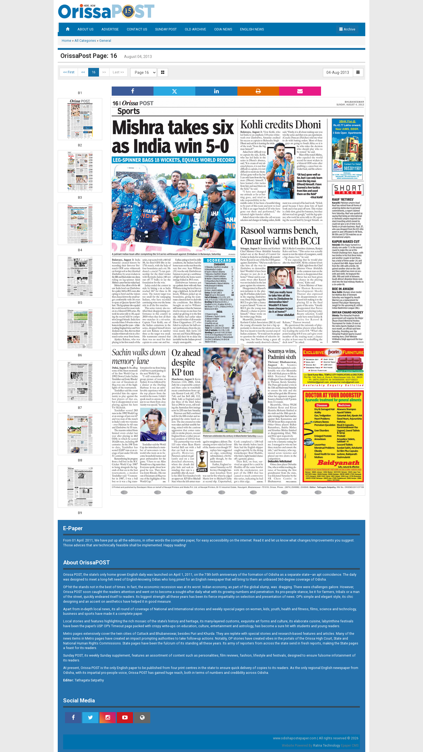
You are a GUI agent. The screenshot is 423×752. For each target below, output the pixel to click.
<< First (68, 72)
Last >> (118, 72)
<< (83, 72)
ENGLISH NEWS (252, 29)
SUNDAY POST (166, 29)
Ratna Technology (326, 745)
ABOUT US (85, 29)
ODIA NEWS (223, 29)
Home (66, 41)
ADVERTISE (110, 29)
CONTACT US (137, 29)
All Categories (85, 41)
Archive (347, 29)
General (105, 41)
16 (93, 72)
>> (104, 72)
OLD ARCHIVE (195, 29)
